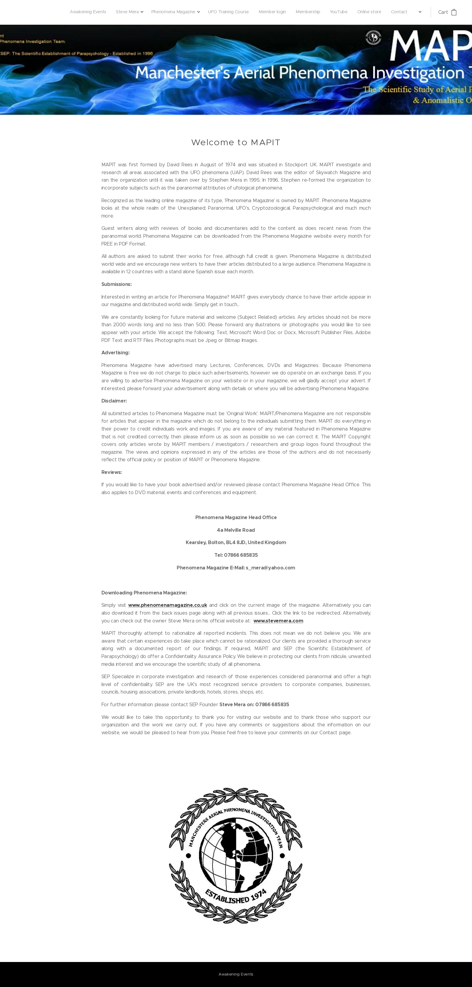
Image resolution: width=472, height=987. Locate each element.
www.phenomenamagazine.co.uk (167, 605)
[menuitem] (329, 12)
